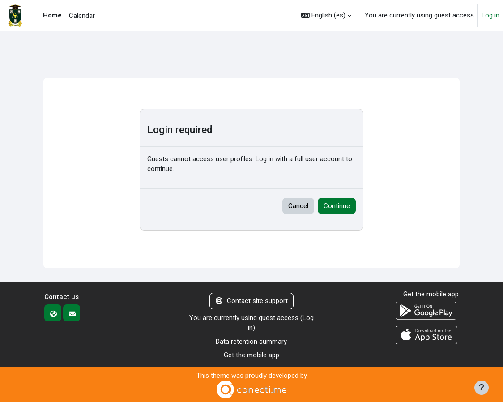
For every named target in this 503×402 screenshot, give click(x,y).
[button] (326, 15)
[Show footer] (481, 388)
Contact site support (251, 301)
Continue (337, 206)
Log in (490, 15)
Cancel (298, 206)
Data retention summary (251, 342)
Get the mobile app (251, 355)
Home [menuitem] (52, 15)
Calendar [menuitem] (82, 16)
